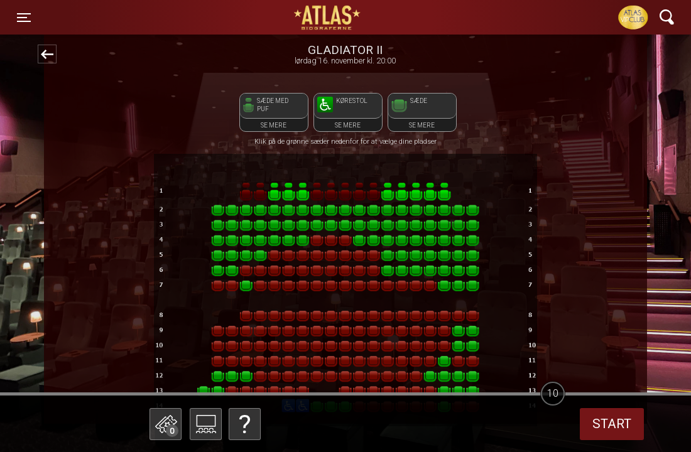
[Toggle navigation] (23, 17)
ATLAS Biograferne (328, 17)
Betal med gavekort (260, 361)
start (611, 423)
